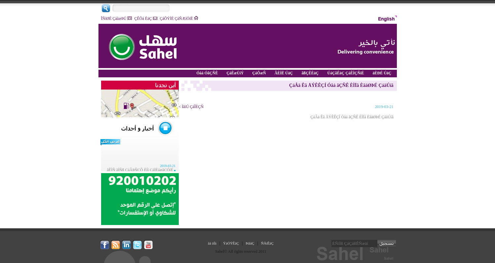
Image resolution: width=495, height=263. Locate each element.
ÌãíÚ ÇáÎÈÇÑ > (191, 106)
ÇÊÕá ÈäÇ (145, 18)
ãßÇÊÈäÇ (311, 73)
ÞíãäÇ (250, 243)
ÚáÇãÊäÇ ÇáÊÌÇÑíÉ (346, 73)
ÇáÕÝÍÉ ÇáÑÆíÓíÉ (179, 18)
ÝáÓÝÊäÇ (231, 243)
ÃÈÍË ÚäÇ (285, 73)
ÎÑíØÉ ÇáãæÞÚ (116, 18)
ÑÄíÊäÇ (267, 243)
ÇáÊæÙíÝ (236, 73)
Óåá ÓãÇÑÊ (208, 73)
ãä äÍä (212, 243)
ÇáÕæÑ (260, 73)
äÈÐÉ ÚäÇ (382, 73)
